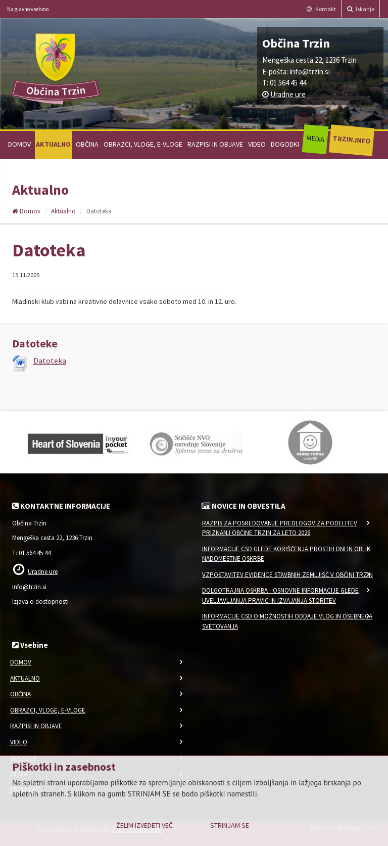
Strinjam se (229, 825)
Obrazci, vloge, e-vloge (143, 144)
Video (257, 144)
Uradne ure (288, 94)
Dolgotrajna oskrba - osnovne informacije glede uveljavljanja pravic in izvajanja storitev (280, 595)
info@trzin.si (309, 71)
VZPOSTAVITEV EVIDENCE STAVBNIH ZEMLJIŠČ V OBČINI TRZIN (287, 574)
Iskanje (360, 9)
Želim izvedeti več (144, 825)
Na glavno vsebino (27, 9)
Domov (19, 144)
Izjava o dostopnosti (40, 601)
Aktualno (53, 144)
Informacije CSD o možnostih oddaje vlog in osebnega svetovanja (287, 621)
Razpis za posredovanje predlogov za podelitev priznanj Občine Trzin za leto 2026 (279, 528)
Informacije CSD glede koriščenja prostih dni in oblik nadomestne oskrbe (286, 554)
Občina (87, 144)
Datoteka (49, 360)
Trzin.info (351, 139)
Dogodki (285, 144)
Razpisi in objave (215, 144)
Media (315, 138)
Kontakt (321, 9)
